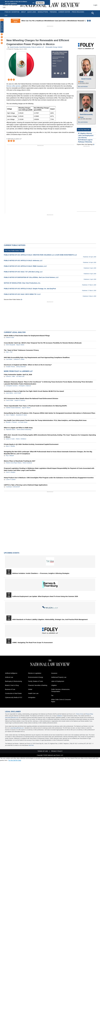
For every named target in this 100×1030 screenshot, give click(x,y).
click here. (31, 745)
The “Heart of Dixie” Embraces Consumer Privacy (21, 350)
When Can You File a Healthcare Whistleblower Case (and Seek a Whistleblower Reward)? (52, 20)
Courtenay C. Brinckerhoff (13, 487)
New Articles (2, 26)
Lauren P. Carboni (10, 479)
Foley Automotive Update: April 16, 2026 (18, 374)
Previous (88, 20)
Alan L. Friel (9, 352)
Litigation (54, 685)
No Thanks (40, 3)
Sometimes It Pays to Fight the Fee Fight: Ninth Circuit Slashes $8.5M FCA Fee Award (34, 391)
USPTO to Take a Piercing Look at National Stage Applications (25, 485)
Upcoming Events (11, 553)
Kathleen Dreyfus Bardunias (13, 407)
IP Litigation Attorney (85, 133)
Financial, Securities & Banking (37, 685)
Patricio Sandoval (27, 463)
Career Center (64, 12)
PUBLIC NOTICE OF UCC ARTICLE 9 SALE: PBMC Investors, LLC (25, 266)
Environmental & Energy (35, 677)
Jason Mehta (9, 393)
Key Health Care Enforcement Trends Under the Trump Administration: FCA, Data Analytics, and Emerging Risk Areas (45, 420)
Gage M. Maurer (26, 407)
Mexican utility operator (14, 86)
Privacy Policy (89, 714)
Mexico (54, 66)
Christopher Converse (12, 385)
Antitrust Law (9, 677)
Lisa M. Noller (17, 393)
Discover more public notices (12, 299)
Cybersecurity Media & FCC (13, 697)
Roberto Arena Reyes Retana (13, 463)
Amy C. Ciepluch (10, 415)
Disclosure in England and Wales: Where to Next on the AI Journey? (28, 365)
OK (33, 3)
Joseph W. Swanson (19, 400)
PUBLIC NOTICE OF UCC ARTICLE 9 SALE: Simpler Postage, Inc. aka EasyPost (30, 288)
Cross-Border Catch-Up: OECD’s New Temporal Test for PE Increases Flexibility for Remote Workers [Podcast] (42, 343)
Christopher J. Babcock (25, 385)
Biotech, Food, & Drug (12, 685)
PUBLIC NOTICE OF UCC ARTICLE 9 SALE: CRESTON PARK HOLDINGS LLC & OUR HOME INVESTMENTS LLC (40, 255)
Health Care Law (33, 693)
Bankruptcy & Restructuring (13, 681)
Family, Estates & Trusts (35, 681)
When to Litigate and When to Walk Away (18, 427)
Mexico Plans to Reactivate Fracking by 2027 (19, 461)
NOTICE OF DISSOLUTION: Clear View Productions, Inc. (22, 283)
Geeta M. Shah (10, 337)
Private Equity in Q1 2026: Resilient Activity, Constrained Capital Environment (31, 444)
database (59, 715)
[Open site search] (92, 13)
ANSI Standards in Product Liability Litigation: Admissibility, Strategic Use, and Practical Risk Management (50, 619)
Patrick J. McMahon (21, 439)
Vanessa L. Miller (10, 376)
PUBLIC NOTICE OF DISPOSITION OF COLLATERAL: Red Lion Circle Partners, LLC (31, 277)
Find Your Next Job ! (84, 129)
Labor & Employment (57, 681)
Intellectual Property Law (58, 677)
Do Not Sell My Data (15, 760)
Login (95, 5)
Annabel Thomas (10, 366)
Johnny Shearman (21, 366)
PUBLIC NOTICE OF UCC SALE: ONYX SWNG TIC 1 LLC (22, 294)
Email (81, 81)
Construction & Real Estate (13, 693)
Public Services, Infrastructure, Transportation (60, 690)
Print (55, 73)
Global (54, 63)
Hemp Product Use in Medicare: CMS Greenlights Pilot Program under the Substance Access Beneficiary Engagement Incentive (49, 477)
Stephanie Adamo (10, 429)
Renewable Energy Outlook (54, 47)
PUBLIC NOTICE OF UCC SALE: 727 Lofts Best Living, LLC (23, 272)
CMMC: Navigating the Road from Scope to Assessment (32, 642)
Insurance (54, 673)
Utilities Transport (57, 61)
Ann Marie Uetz (20, 376)
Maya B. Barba (20, 344)
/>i (64, 73)
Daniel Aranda (14, 47)
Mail (58, 73)
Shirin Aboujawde (10, 344)
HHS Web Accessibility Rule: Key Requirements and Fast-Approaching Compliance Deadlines (37, 357)
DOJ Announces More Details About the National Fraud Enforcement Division (31, 398)
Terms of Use (79, 714)
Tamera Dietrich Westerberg (24, 429)
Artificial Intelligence (11, 673)
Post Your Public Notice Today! (14, 250)
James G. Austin (10, 439)
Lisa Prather (9, 359)
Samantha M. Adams (21, 415)
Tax (52, 695)
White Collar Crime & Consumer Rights (61, 700)
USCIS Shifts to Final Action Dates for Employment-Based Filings (27, 335)
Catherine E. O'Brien (19, 359)
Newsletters (43, 12)
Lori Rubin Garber (22, 422)
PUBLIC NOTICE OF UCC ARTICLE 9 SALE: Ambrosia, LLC (23, 260)
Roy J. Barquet (10, 455)
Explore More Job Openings (85, 144)
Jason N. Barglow (10, 472)
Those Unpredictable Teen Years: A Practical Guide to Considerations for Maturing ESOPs (35, 406)
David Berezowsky (25, 47)
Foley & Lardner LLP (37, 47)
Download (61, 73)
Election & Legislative (34, 673)
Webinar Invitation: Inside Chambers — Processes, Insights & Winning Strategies (40, 573)
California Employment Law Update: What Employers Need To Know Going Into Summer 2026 (45, 596)
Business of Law (10, 689)
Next (90, 20)
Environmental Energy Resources (58, 57)
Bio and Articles (83, 86)
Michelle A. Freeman (11, 422)
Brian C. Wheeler (10, 446)
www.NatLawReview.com (11, 717)
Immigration (31, 697)
